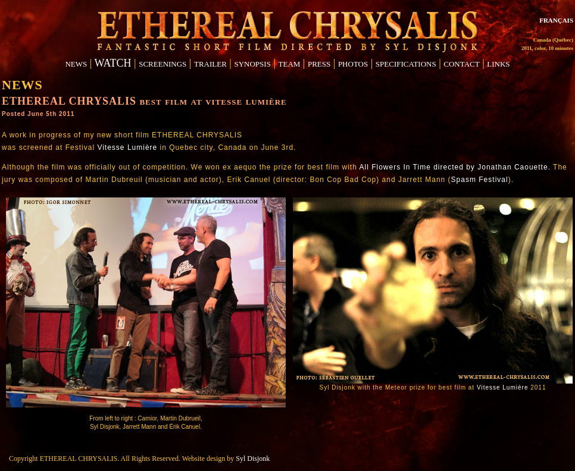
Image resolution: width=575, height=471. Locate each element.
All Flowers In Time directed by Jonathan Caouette (453, 167)
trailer (210, 63)
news (76, 63)
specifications (406, 63)
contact (461, 63)
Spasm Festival (479, 179)
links (498, 63)
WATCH (113, 63)
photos (353, 63)
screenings (162, 63)
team (290, 63)
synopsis (252, 63)
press (319, 63)
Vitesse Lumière (127, 147)
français (556, 19)
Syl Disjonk (253, 458)
